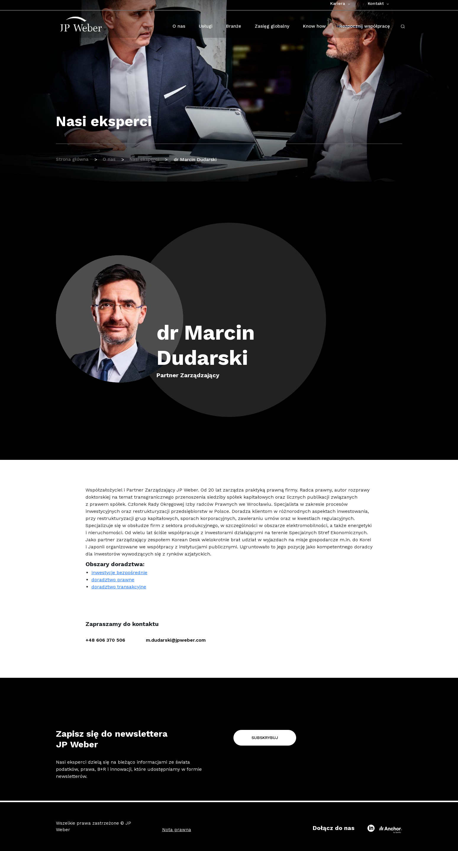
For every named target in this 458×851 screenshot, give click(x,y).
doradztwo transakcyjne (118, 587)
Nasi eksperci (147, 159)
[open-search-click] (403, 30)
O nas (110, 159)
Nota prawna (176, 829)
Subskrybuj (264, 737)
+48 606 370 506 (105, 640)
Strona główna (73, 159)
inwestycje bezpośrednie (119, 572)
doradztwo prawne (112, 579)
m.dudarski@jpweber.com (176, 640)
